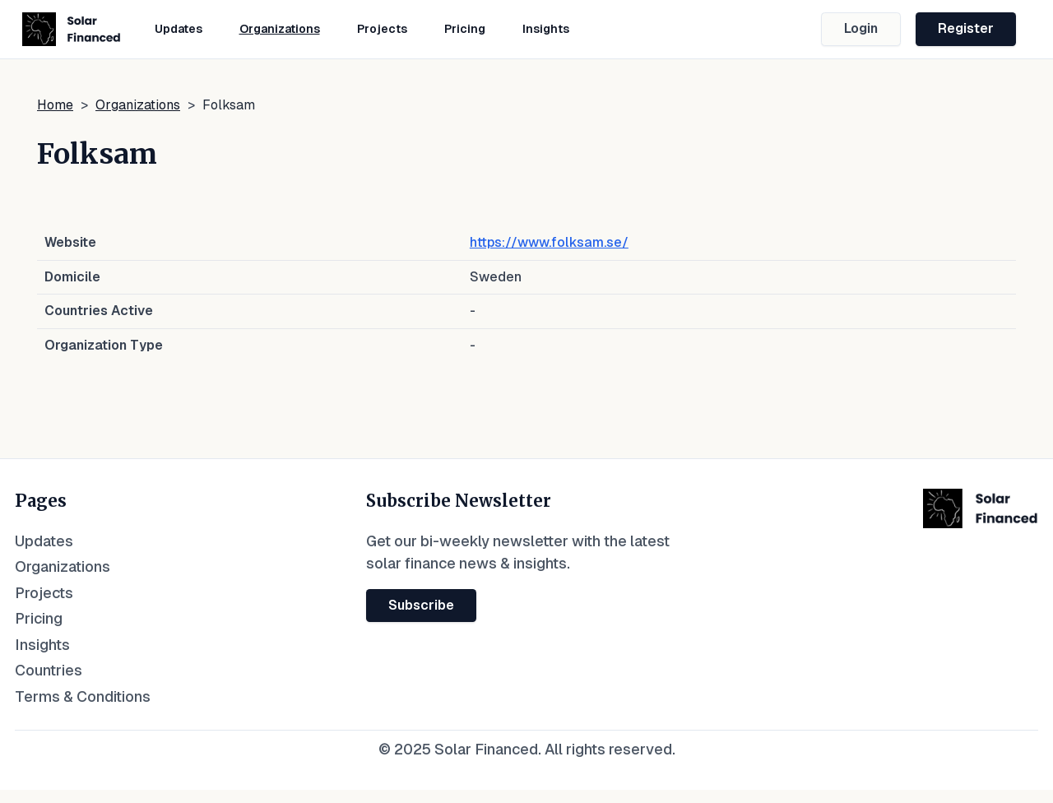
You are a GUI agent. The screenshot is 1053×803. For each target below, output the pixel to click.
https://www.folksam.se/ (549, 242)
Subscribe (421, 605)
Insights (545, 28)
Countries (48, 670)
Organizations (279, 28)
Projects (382, 28)
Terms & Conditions (83, 696)
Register (966, 28)
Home (55, 105)
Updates (178, 28)
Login (861, 28)
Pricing (464, 28)
